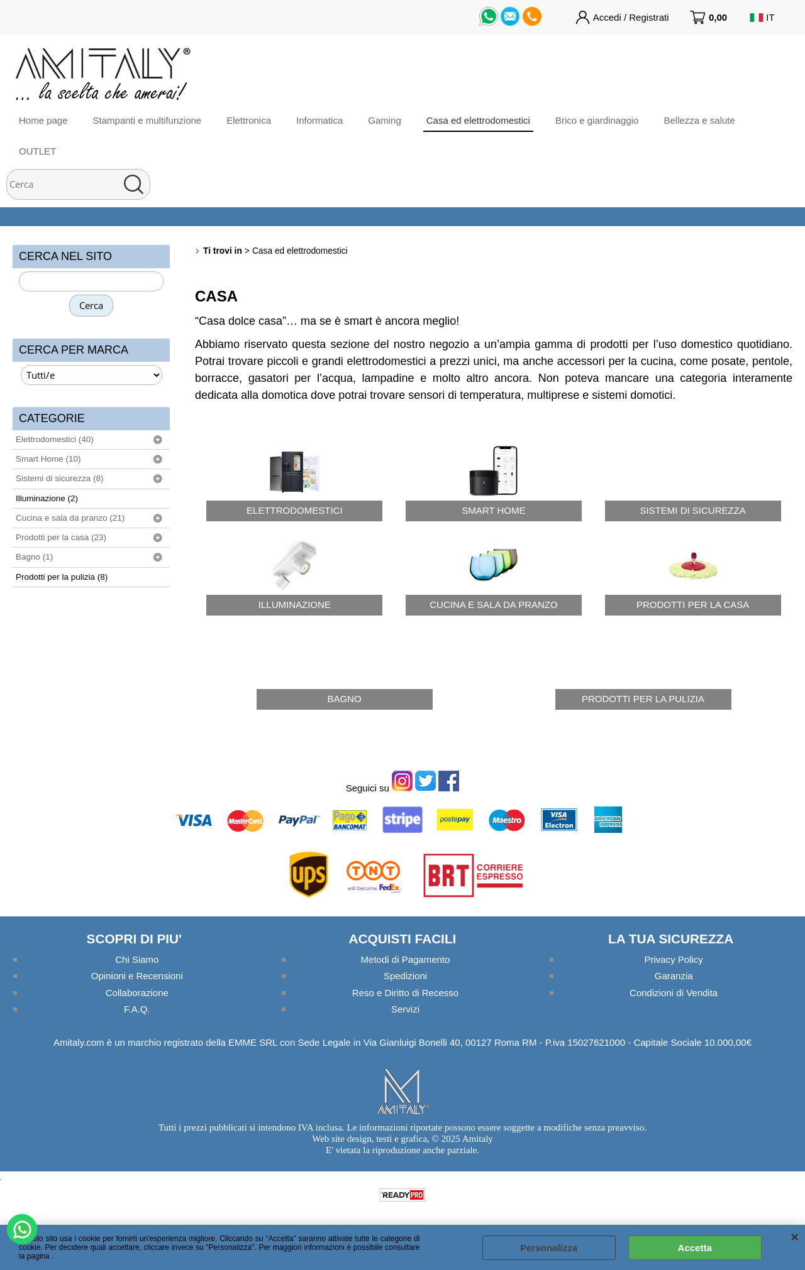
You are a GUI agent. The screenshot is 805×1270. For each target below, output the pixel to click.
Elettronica (248, 120)
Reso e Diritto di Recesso (405, 992)
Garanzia (674, 975)
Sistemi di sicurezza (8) (60, 478)
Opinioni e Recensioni (137, 975)
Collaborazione (137, 992)
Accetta (695, 1247)
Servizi (405, 1009)
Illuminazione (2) (47, 498)
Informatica (319, 120)
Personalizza (548, 1247)
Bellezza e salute (699, 120)
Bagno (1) (34, 557)
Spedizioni (405, 975)
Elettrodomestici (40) (55, 439)
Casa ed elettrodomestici (478, 120)
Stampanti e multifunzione (147, 120)
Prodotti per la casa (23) (61, 537)
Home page (43, 120)
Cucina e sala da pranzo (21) (70, 518)
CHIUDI (795, 1237)
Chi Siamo (136, 959)
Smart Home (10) (48, 459)
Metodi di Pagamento (405, 959)
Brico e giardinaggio (597, 120)
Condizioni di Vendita (674, 992)
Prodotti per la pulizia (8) (62, 577)
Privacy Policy (673, 959)
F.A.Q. (137, 1009)
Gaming (384, 120)
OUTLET (37, 151)
